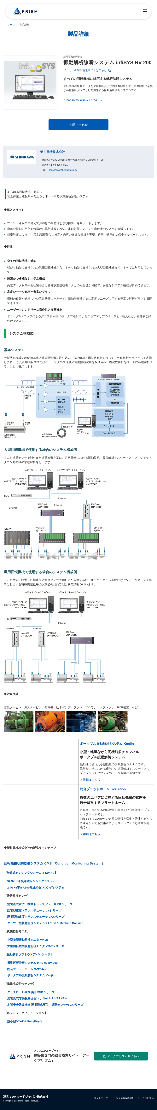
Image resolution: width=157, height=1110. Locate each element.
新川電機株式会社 (52, 152)
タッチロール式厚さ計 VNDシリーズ (31, 992)
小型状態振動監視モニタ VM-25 (27, 939)
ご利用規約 (148, 1098)
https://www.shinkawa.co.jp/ (63, 170)
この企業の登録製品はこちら (81, 100)
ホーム (11, 24)
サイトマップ (101, 1098)
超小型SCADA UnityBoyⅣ (25, 1021)
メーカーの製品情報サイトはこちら (85, 70)
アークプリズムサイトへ (123, 1056)
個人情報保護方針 (125, 1098)
